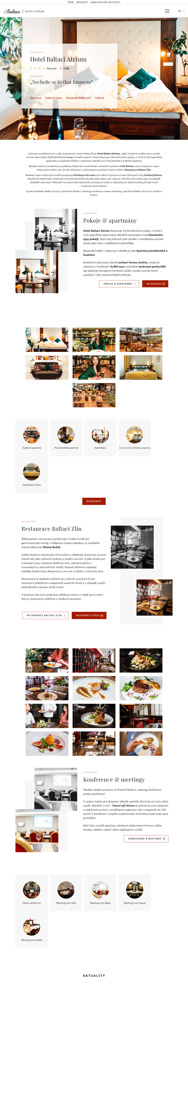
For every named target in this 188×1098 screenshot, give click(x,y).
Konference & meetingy (144, 804)
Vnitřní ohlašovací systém (30, 1065)
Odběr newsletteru (26, 1077)
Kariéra (19, 1060)
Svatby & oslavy (53, 97)
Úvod (71, 2)
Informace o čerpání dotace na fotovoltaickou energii (33, 1083)
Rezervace (35, 97)
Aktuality (82, 2)
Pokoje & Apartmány (117, 283)
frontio (98, 1089)
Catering (99, 97)
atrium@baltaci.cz (91, 1055)
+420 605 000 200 (91, 1043)
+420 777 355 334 (91, 1067)
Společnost (22, 1052)
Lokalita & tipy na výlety (105, 2)
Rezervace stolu (88, 581)
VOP (17, 1073)
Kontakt (20, 1056)
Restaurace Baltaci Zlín (78, 97)
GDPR (18, 1069)
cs (179, 11)
